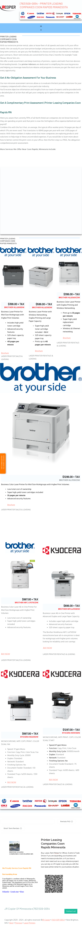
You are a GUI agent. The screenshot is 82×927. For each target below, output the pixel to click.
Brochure (5, 353)
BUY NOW (5, 654)
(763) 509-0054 (58, 920)
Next (11, 923)
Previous (18, 923)
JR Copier (46, 920)
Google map (14, 891)
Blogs (22, 891)
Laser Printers (29, 923)
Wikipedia (5, 891)
